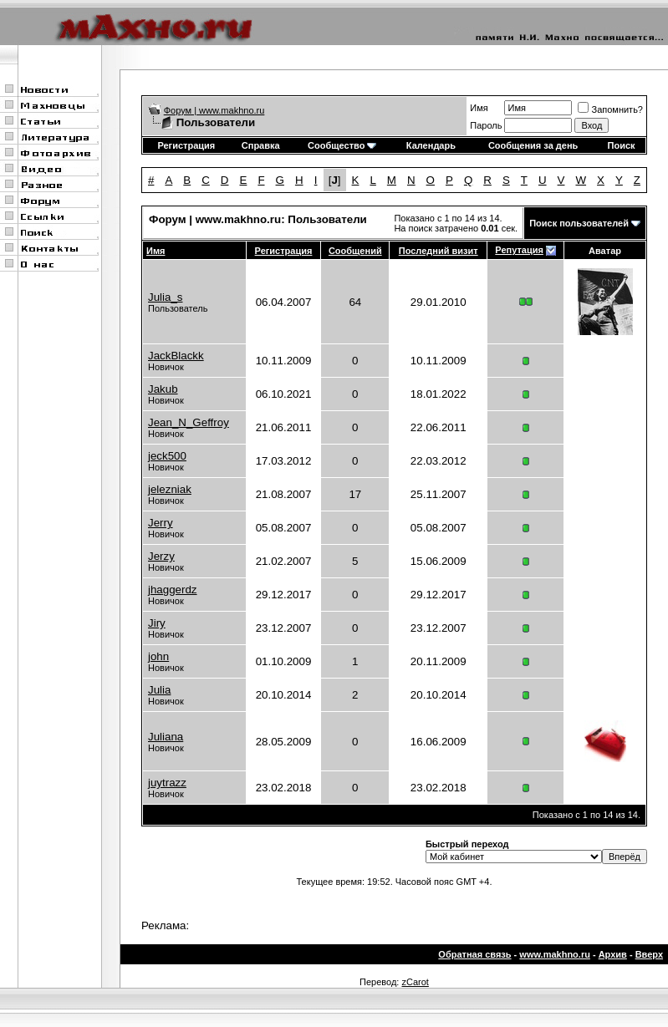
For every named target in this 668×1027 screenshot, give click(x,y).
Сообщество (342, 145)
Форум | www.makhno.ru (214, 110)
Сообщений (355, 251)
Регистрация (186, 145)
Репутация (519, 250)
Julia (159, 690)
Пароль (486, 125)
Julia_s (165, 297)
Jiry (157, 623)
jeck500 (167, 456)
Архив (613, 954)
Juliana (165, 736)
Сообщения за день (533, 145)
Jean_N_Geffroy (188, 422)
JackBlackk (176, 355)
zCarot (414, 982)
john (158, 656)
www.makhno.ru (554, 954)
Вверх (649, 954)
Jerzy (161, 556)
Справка (261, 145)
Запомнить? (610, 109)
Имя (478, 108)
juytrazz (167, 782)
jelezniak (169, 489)
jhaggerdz (172, 589)
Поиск (621, 145)
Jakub (163, 389)
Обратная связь (474, 954)
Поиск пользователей (579, 223)
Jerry (160, 522)
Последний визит (438, 251)
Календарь (431, 145)
